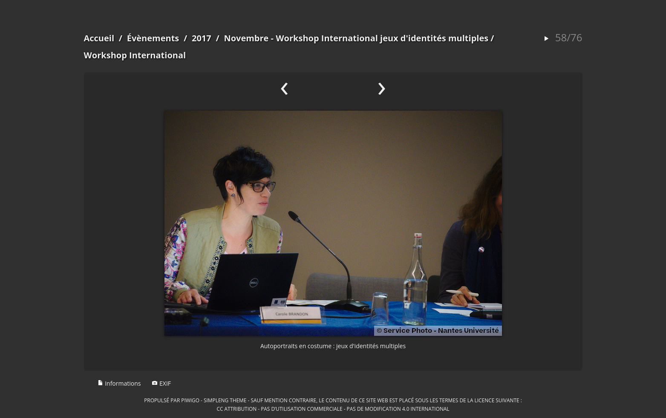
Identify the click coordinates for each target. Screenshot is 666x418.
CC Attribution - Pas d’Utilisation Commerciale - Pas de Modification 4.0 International (332, 408)
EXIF (161, 383)
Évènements (153, 38)
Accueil (99, 38)
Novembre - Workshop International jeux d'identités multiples (356, 38)
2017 (201, 38)
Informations (119, 383)
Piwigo (190, 400)
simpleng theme (225, 400)
